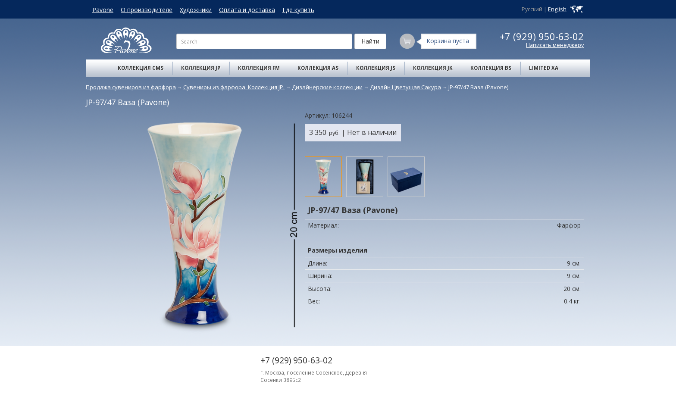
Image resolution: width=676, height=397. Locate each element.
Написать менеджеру (555, 45)
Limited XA (543, 68)
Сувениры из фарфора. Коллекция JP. (234, 87)
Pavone (102, 10)
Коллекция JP (200, 68)
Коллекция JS (375, 68)
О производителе (146, 10)
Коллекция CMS (140, 68)
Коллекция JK (433, 68)
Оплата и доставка (247, 10)
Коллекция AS (317, 68)
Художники (196, 10)
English (557, 9)
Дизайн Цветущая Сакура (405, 87)
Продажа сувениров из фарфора (131, 87)
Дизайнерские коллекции (327, 87)
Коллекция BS (490, 68)
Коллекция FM (259, 68)
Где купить (298, 10)
